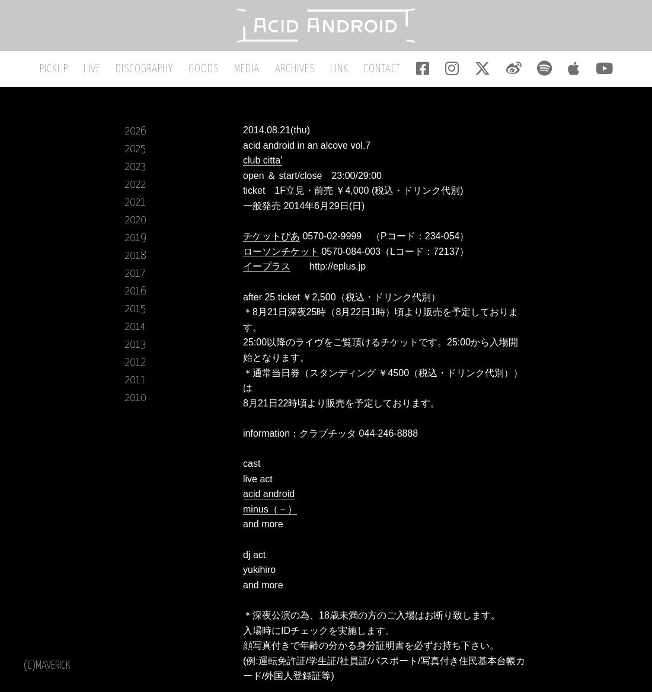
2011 (135, 381)
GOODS (207, 70)
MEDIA (249, 70)
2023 (135, 168)
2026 (135, 132)
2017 (135, 274)
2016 (135, 292)
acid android (269, 496)
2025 (135, 150)
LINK (339, 70)
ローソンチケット (281, 253)
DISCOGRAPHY (149, 70)
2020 (135, 221)
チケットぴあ (271, 237)
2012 (135, 363)
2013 (135, 345)
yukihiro (259, 571)
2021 (135, 203)
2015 (135, 310)
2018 (135, 256)
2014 (135, 328)
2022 (135, 185)
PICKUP (60, 70)
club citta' (262, 161)
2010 (135, 399)
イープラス (266, 268)
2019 (135, 239)
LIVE (97, 70)
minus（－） (270, 510)
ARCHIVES (296, 70)
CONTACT (381, 70)
